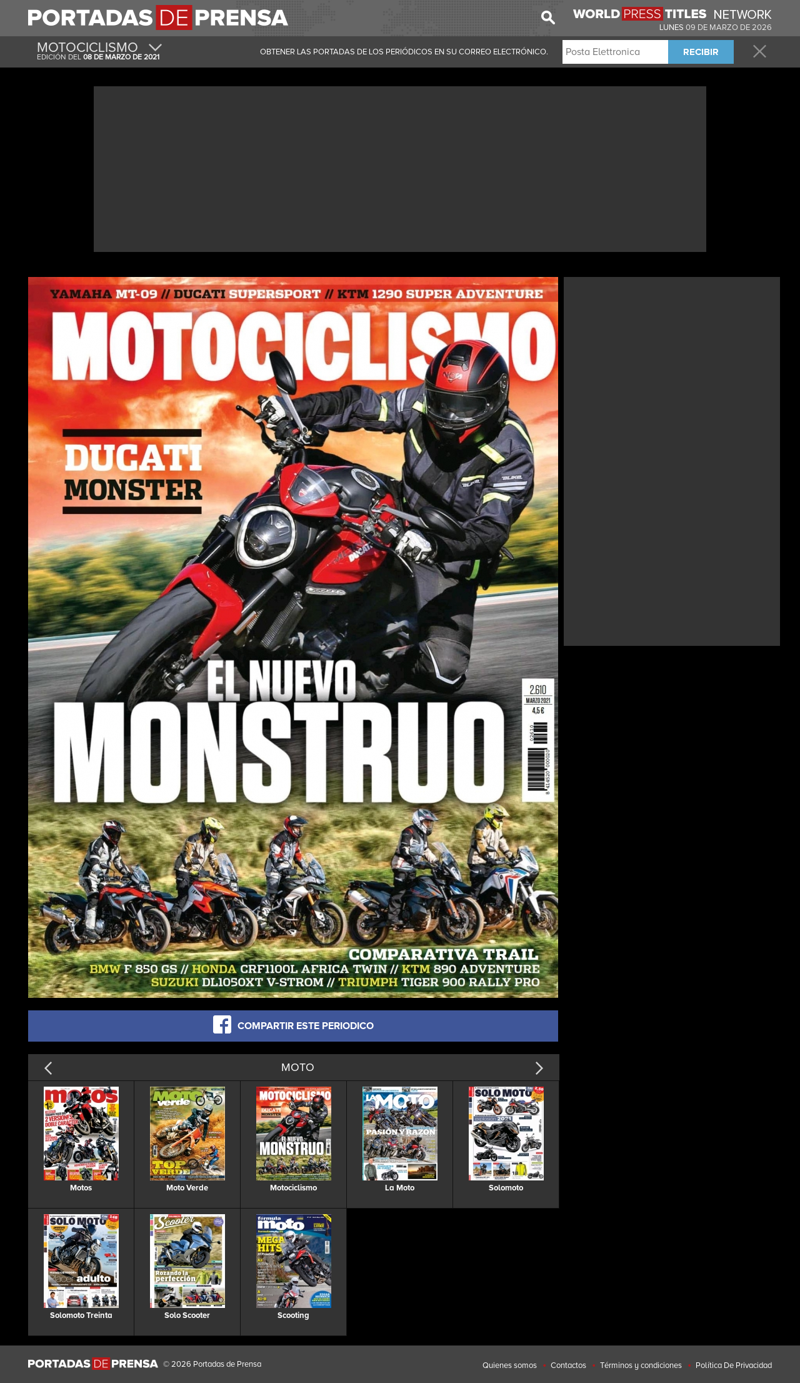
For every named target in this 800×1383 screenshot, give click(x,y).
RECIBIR (701, 52)
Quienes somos (509, 1365)
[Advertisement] (400, 167)
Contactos (568, 1365)
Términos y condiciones (641, 1365)
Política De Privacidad (734, 1365)
